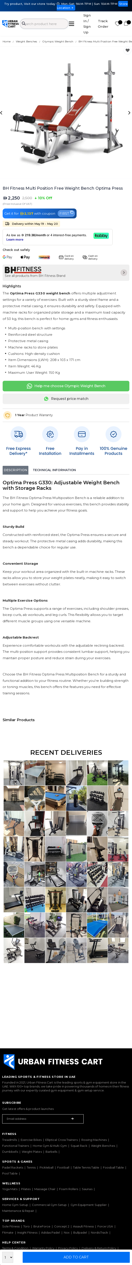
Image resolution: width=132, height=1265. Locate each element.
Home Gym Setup (15, 1205)
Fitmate (8, 1232)
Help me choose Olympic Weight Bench (66, 386)
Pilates (26, 1189)
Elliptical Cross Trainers (61, 1140)
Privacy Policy (68, 1248)
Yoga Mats (9, 1189)
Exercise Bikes (31, 1140)
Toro (26, 1226)
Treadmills (9, 1140)
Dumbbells (10, 1151)
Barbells (51, 1151)
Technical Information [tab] (54, 470)
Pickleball (47, 1167)
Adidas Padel (50, 1232)
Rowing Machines (94, 1140)
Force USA (105, 1226)
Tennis (31, 1167)
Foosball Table (113, 1167)
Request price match (66, 398)
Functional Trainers (15, 1145)
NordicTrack (99, 1232)
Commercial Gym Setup (49, 1205)
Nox (67, 1232)
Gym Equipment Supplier (89, 1205)
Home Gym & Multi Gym (50, 1145)
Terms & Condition (15, 1248)
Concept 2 (61, 1226)
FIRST (66, 213)
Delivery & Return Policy (99, 1248)
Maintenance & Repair (18, 1210)
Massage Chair (44, 1189)
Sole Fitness (11, 1226)
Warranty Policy (43, 1248)
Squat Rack (79, 1145)
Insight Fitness (27, 1232)
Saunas (87, 1189)
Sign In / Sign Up (87, 23)
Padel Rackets (12, 1167)
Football (63, 1167)
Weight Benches (103, 1145)
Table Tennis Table (86, 1167)
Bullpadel (80, 1232)
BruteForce (41, 1226)
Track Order (103, 24)
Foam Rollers (68, 1189)
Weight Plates (32, 1151)
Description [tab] (15, 470)
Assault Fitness (83, 1226)
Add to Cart (76, 1257)
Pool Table (10, 1173)
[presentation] (2, 112)
